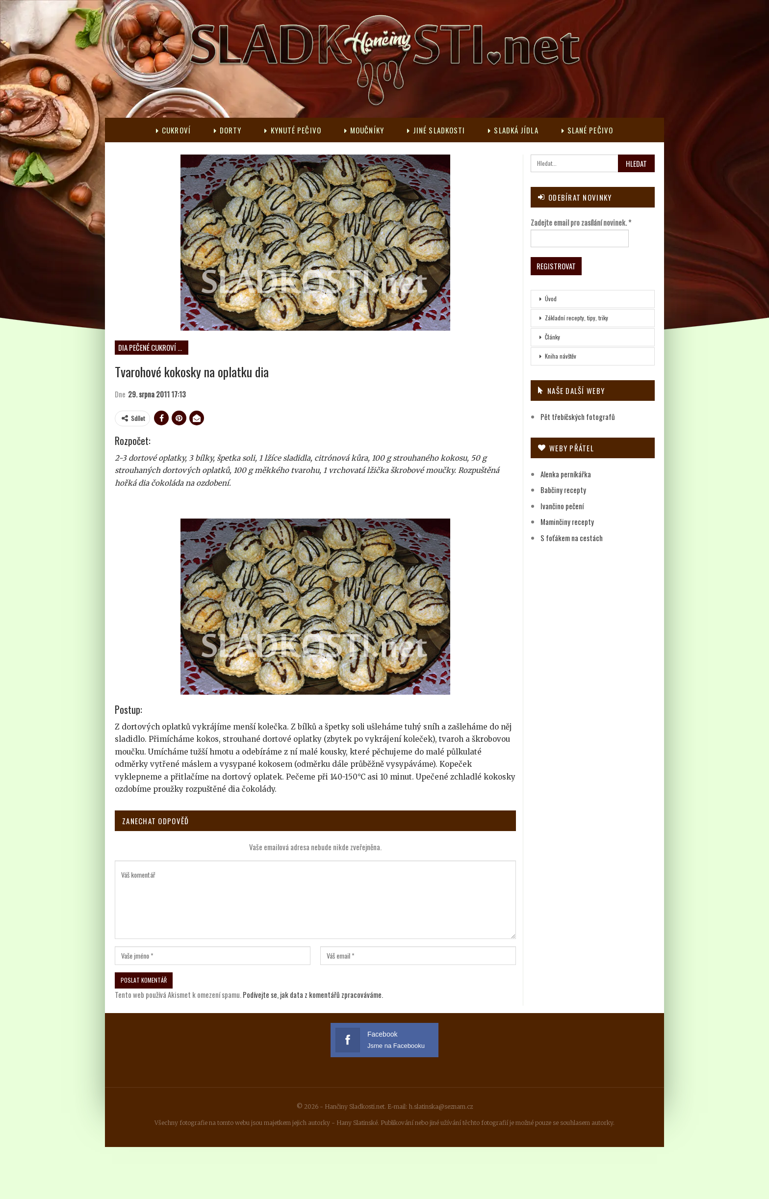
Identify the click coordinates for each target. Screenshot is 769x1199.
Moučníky (364, 130)
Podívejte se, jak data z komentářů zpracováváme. (313, 994)
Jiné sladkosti (436, 130)
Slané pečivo (587, 130)
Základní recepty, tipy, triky (576, 317)
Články (552, 337)
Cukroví (173, 130)
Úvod (551, 298)
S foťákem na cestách (571, 537)
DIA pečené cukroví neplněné (153, 347)
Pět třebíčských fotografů (577, 416)
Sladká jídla (513, 130)
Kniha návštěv (560, 356)
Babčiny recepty (563, 489)
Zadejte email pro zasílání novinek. (581, 222)
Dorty (228, 130)
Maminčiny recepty (567, 521)
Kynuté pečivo (292, 130)
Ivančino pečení (562, 505)
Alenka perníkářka (565, 474)
